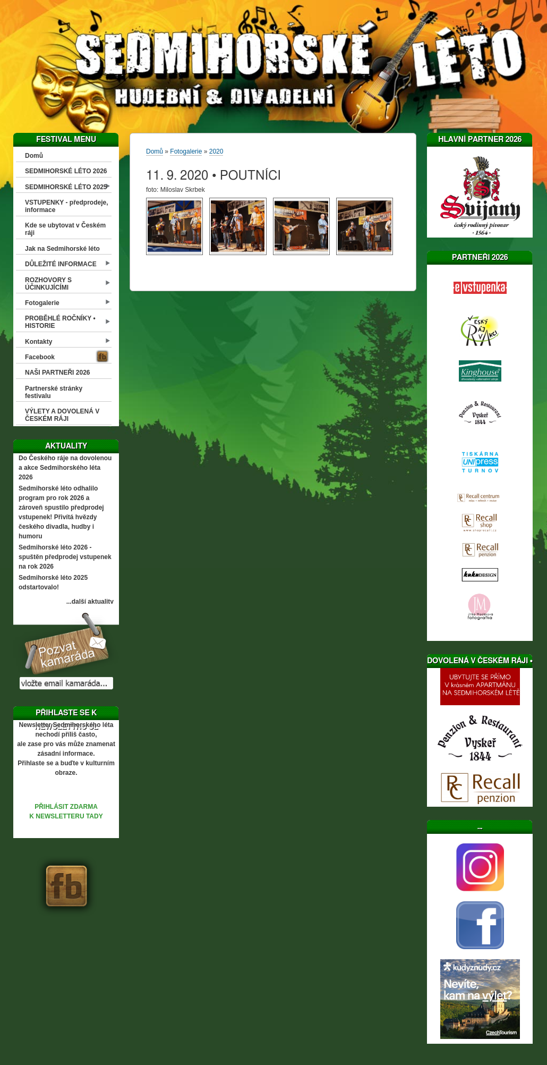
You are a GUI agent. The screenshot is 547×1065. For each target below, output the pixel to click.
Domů (34, 155)
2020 (216, 151)
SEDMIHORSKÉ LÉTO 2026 (66, 171)
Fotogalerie (42, 303)
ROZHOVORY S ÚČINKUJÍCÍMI (48, 283)
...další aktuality (90, 601)
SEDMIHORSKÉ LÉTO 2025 (66, 187)
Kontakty (38, 341)
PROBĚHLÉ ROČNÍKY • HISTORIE (60, 322)
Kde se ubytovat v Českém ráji (65, 229)
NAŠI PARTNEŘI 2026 (57, 372)
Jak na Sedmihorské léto (62, 248)
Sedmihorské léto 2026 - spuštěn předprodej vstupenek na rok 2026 (65, 557)
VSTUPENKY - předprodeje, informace (66, 206)
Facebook (40, 357)
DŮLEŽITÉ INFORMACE (61, 264)
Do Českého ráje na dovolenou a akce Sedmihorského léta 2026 (65, 467)
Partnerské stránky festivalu (53, 392)
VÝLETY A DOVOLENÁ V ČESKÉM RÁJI (62, 415)
